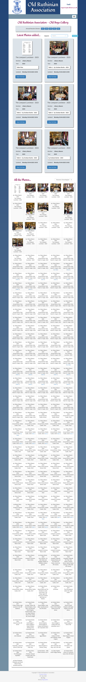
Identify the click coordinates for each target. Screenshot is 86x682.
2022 (58, 28)
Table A (68, 269)
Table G (17, 289)
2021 (54, 28)
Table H (30, 289)
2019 (50, 28)
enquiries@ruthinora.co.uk (69, 8)
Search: (46, 36)
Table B (17, 279)
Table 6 (33, 443)
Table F (68, 279)
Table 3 (58, 433)
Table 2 (46, 433)
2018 (46, 28)
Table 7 (46, 443)
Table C (30, 279)
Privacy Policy (43, 674)
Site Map (43, 678)
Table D (43, 279)
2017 (42, 28)
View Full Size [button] (21, 77)
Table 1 (33, 433)
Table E (55, 279)
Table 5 (20, 443)
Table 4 (71, 433)
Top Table (56, 269)
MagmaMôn (45, 679)
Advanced (75, 36)
